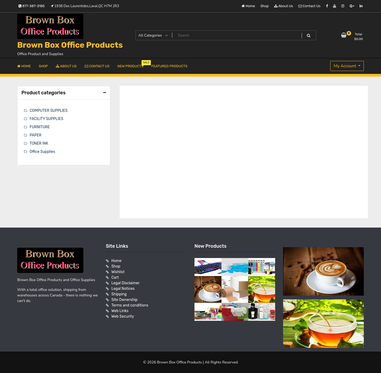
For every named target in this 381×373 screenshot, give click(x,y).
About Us (283, 6)
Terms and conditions (129, 305)
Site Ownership (124, 299)
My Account (345, 66)
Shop (264, 6)
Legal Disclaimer (125, 283)
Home (248, 6)
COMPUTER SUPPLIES (48, 110)
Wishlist (118, 272)
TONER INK (39, 143)
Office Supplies (42, 151)
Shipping (119, 294)
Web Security (122, 316)
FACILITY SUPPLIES (46, 119)
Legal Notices (123, 288)
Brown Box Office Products (70, 45)
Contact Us (309, 6)
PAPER (35, 135)
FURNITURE (40, 127)
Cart (115, 277)
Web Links (120, 311)
